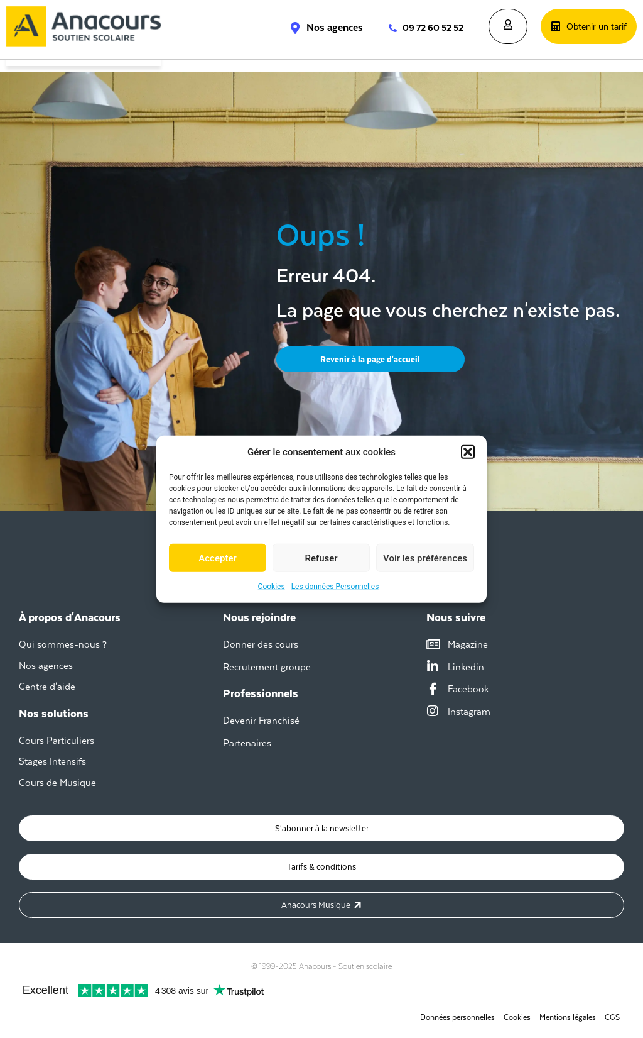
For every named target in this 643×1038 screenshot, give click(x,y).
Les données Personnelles (335, 586)
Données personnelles (457, 1017)
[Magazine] (432, 644)
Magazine (468, 644)
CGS (612, 1017)
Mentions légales (567, 1017)
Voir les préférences (425, 557)
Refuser (321, 557)
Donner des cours (260, 644)
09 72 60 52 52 (433, 28)
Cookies (271, 586)
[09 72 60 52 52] (386, 28)
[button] (468, 452)
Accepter (217, 557)
